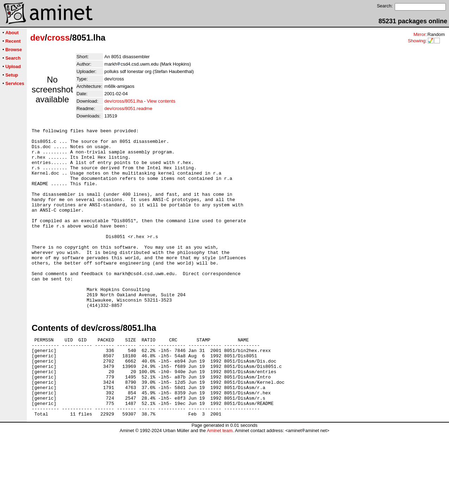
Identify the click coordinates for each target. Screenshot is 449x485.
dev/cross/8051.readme (128, 108)
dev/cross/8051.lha (123, 101)
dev (37, 37)
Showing (416, 40)
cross (58, 37)
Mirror (419, 34)
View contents (161, 101)
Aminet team (220, 482)
